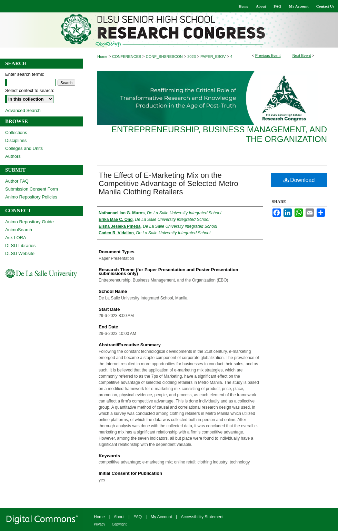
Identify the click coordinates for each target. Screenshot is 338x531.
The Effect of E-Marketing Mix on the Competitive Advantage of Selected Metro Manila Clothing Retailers (168, 183)
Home (102, 56)
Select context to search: (29, 90)
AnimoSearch (18, 229)
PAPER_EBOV (213, 56)
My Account (161, 516)
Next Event (301, 55)
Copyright (119, 524)
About (119, 516)
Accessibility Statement (202, 516)
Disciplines (16, 140)
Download (299, 180)
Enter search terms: (24, 74)
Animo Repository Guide (29, 221)
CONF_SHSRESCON (165, 56)
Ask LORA (15, 237)
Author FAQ (17, 181)
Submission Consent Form (31, 189)
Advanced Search (23, 110)
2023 (192, 56)
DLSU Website (19, 253)
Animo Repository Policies (31, 197)
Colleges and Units (24, 148)
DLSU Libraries (20, 245)
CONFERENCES (127, 56)
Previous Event (268, 55)
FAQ (137, 516)
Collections (16, 132)
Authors (13, 156)
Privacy (99, 524)
